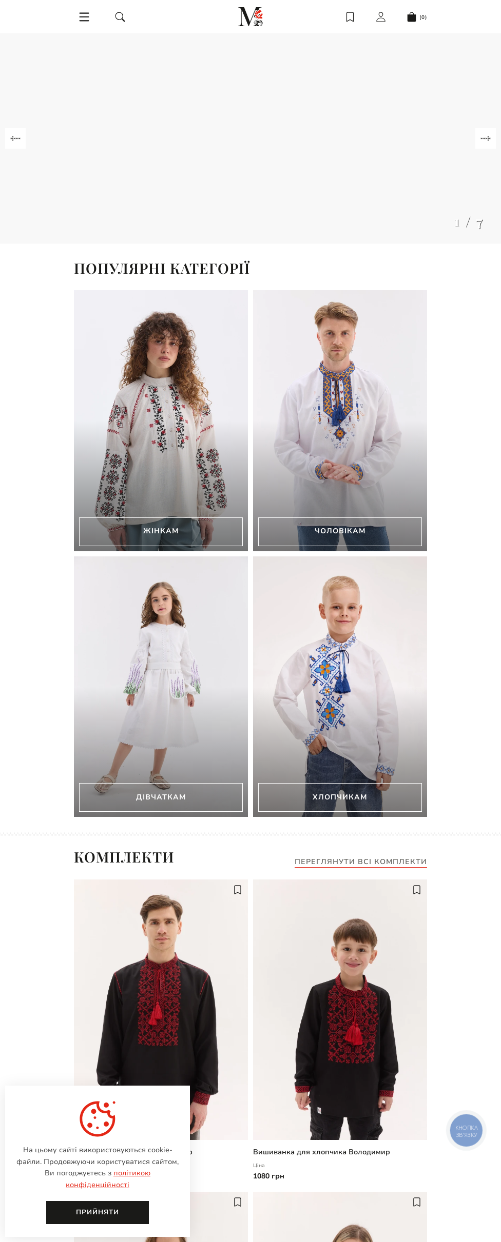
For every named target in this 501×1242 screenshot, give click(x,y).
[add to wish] (237, 889)
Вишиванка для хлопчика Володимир (321, 1152)
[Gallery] (250, 138)
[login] (381, 17)
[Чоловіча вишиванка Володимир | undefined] (161, 1009)
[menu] (84, 17)
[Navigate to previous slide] (15, 138)
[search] (120, 17)
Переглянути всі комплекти (361, 862)
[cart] (417, 17)
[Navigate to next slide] (485, 138)
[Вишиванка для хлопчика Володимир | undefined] (340, 1009)
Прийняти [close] (97, 1212)
